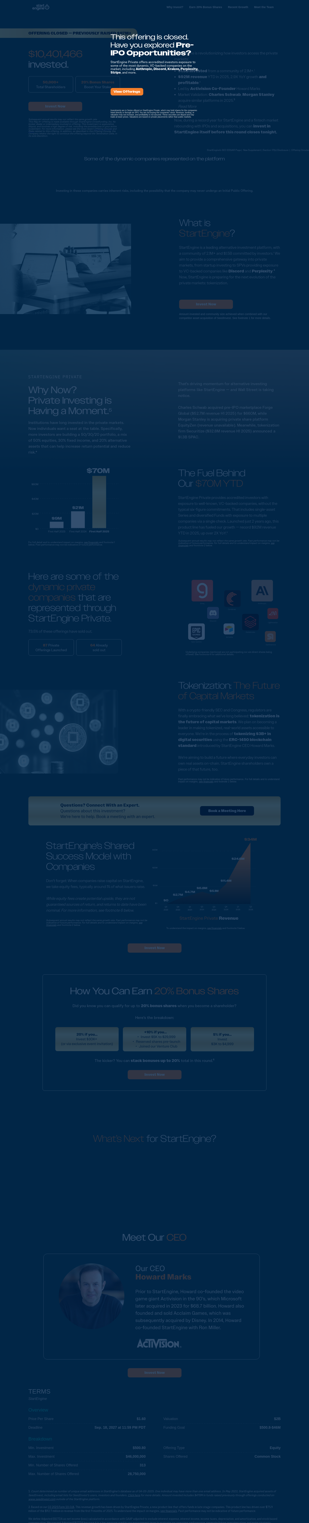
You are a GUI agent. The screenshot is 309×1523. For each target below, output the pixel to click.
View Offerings (127, 92)
